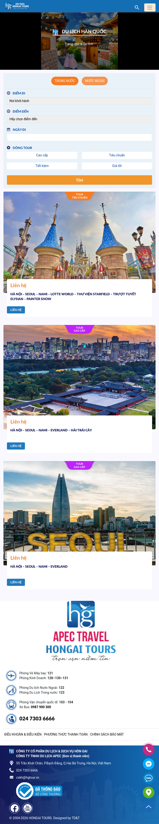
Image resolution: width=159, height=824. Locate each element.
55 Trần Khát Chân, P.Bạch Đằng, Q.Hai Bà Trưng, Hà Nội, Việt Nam (63, 763)
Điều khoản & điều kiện (23, 734)
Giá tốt (117, 166)
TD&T (76, 818)
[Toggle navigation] (150, 7)
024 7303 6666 (37, 718)
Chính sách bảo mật (107, 734)
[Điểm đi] (79, 101)
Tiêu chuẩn (117, 155)
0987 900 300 (41, 707)
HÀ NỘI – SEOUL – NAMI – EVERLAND (39, 566)
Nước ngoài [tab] (95, 81)
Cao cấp (42, 155)
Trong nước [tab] (65, 81)
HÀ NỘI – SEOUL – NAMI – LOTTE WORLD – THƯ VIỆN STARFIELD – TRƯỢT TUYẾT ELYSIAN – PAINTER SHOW (73, 297)
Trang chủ (72, 44)
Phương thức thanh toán (66, 734)
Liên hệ (15, 310)
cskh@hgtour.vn (27, 777)
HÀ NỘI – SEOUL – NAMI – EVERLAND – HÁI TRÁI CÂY (51, 430)
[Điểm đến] (79, 119)
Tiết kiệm (42, 166)
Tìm (79, 180)
